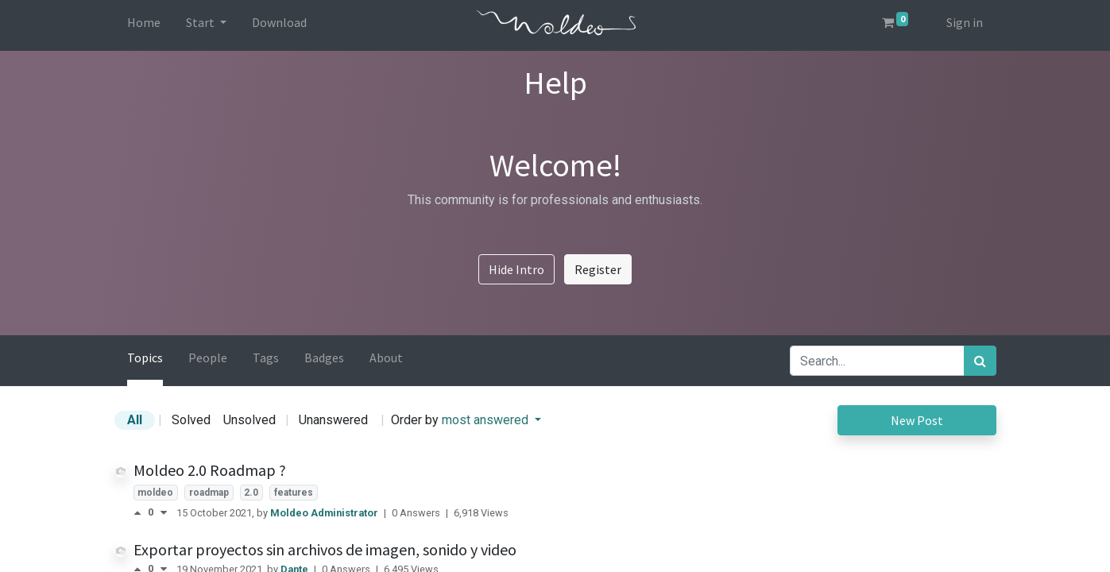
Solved (191, 419)
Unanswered (333, 419)
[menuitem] (144, 25)
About (386, 357)
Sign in (964, 22)
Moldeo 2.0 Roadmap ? (209, 470)
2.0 (251, 492)
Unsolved (249, 419)
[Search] (980, 361)
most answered (487, 419)
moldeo (155, 492)
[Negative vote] (163, 512)
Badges (324, 357)
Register (597, 269)
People (207, 357)
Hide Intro (516, 269)
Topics (145, 357)
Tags (266, 357)
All (134, 419)
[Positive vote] (140, 512)
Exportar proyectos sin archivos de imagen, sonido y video (324, 549)
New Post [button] (917, 420)
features (293, 492)
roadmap (209, 492)
